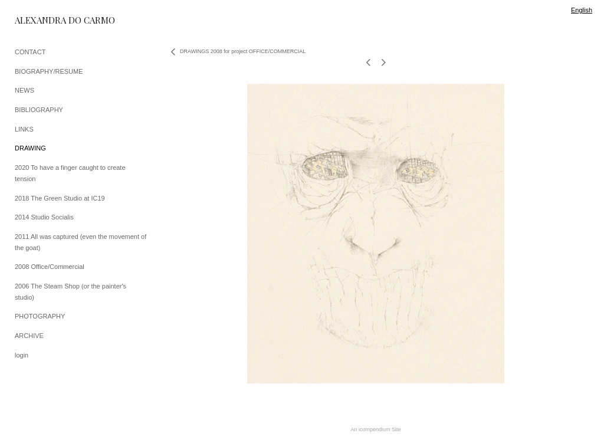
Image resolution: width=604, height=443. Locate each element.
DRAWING (30, 148)
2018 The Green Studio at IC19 (60, 198)
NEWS (24, 90)
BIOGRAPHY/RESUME (49, 71)
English (581, 10)
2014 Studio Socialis (44, 217)
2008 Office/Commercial (49, 266)
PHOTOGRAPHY (40, 316)
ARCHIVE (29, 335)
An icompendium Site (375, 429)
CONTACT (30, 51)
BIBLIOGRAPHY (39, 109)
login (21, 355)
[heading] (44, 20)
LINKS (24, 129)
